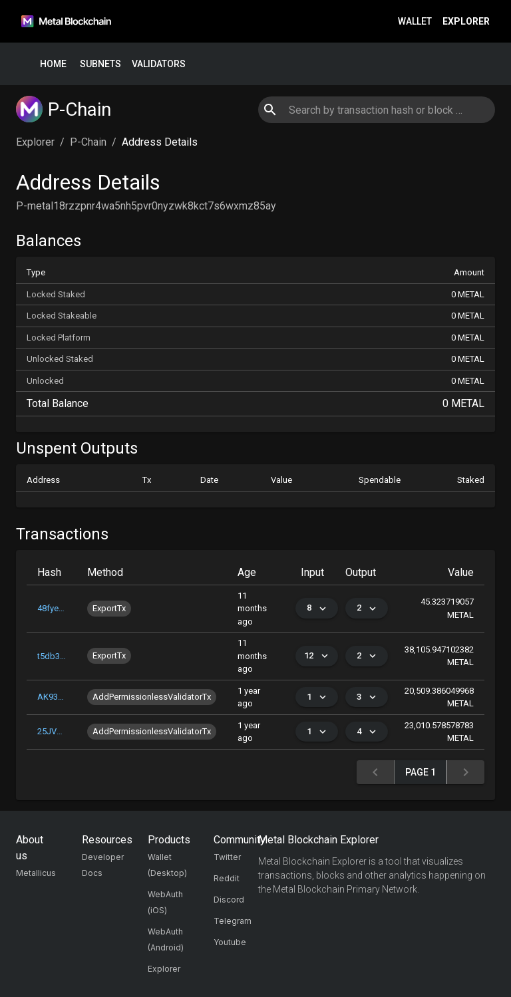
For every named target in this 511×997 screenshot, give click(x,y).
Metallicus (36, 873)
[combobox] (376, 109)
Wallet (415, 21)
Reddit (227, 878)
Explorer (466, 21)
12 (316, 656)
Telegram (233, 921)
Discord (229, 900)
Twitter (227, 857)
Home (53, 64)
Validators (158, 64)
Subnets (100, 64)
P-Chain (88, 142)
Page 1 (420, 772)
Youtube (230, 942)
